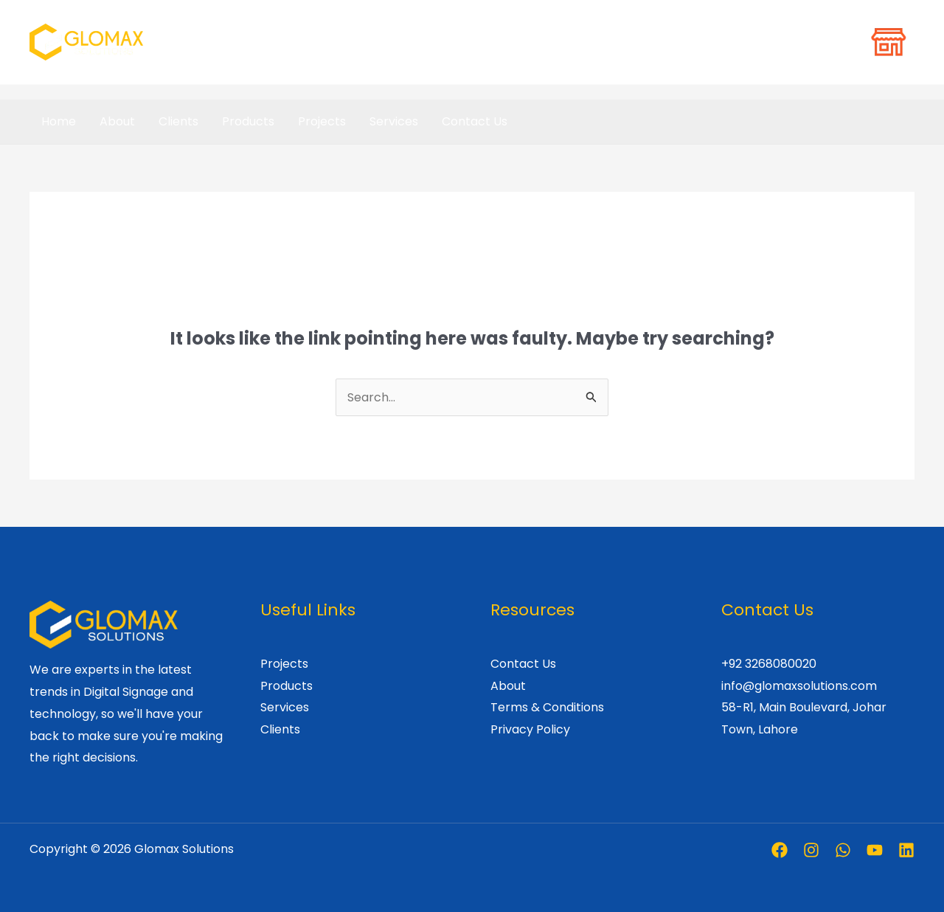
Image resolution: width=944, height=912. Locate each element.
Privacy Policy (530, 729)
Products (248, 121)
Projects (322, 121)
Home (58, 121)
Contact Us (474, 121)
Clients (178, 121)
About (117, 121)
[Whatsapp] (843, 850)
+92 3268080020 (768, 663)
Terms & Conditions (547, 707)
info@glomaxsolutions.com (799, 685)
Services (393, 121)
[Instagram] (811, 850)
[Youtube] (875, 850)
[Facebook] (779, 850)
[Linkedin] (906, 850)
